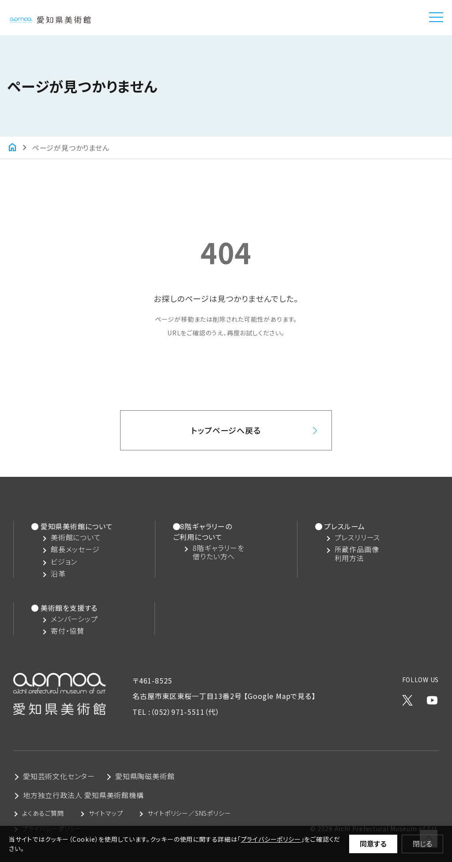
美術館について (76, 537)
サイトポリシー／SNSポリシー (189, 813)
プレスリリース (357, 537)
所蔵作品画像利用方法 (357, 553)
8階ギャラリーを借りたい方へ (218, 552)
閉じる (422, 843)
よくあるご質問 (43, 813)
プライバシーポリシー (271, 839)
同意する (373, 843)
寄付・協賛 (67, 631)
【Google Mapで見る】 (280, 696)
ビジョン (64, 561)
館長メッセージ (75, 549)
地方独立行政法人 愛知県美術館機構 (83, 795)
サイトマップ (106, 813)
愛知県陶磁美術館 (144, 776)
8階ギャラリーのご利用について (202, 531)
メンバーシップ (74, 619)
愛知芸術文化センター (59, 776)
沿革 (58, 573)
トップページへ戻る (225, 430)
